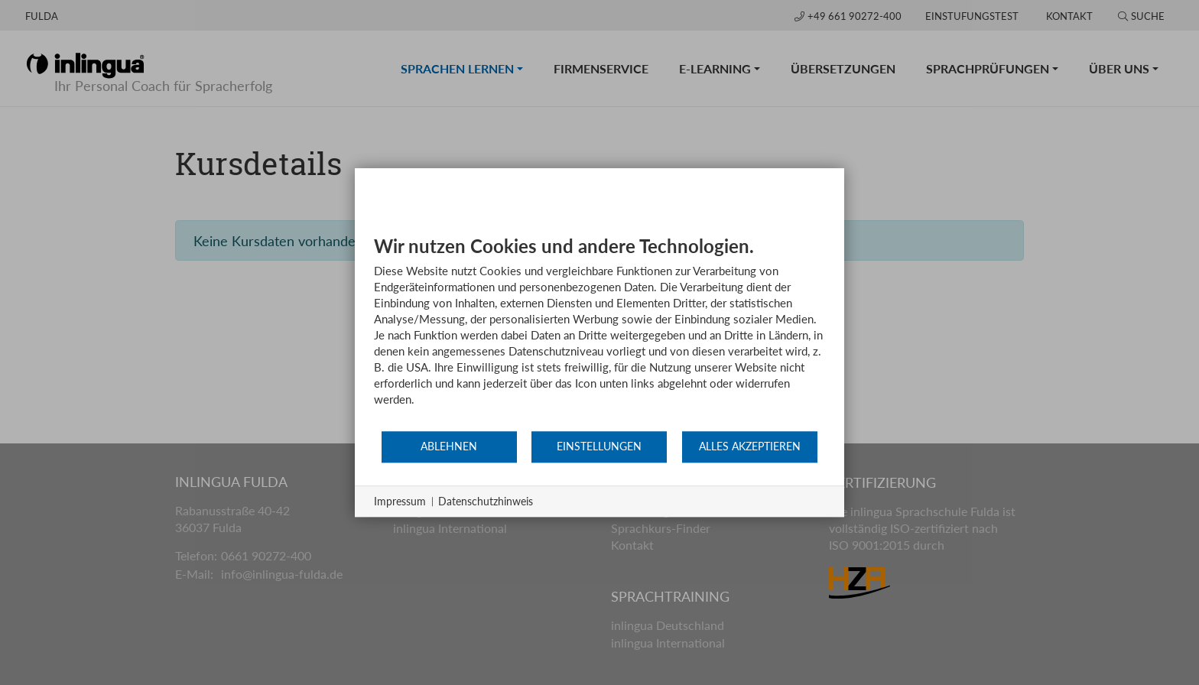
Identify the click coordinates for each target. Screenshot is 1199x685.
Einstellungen (599, 446)
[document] (599, 332)
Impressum (400, 501)
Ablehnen (449, 446)
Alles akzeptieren (750, 446)
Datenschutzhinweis (485, 501)
